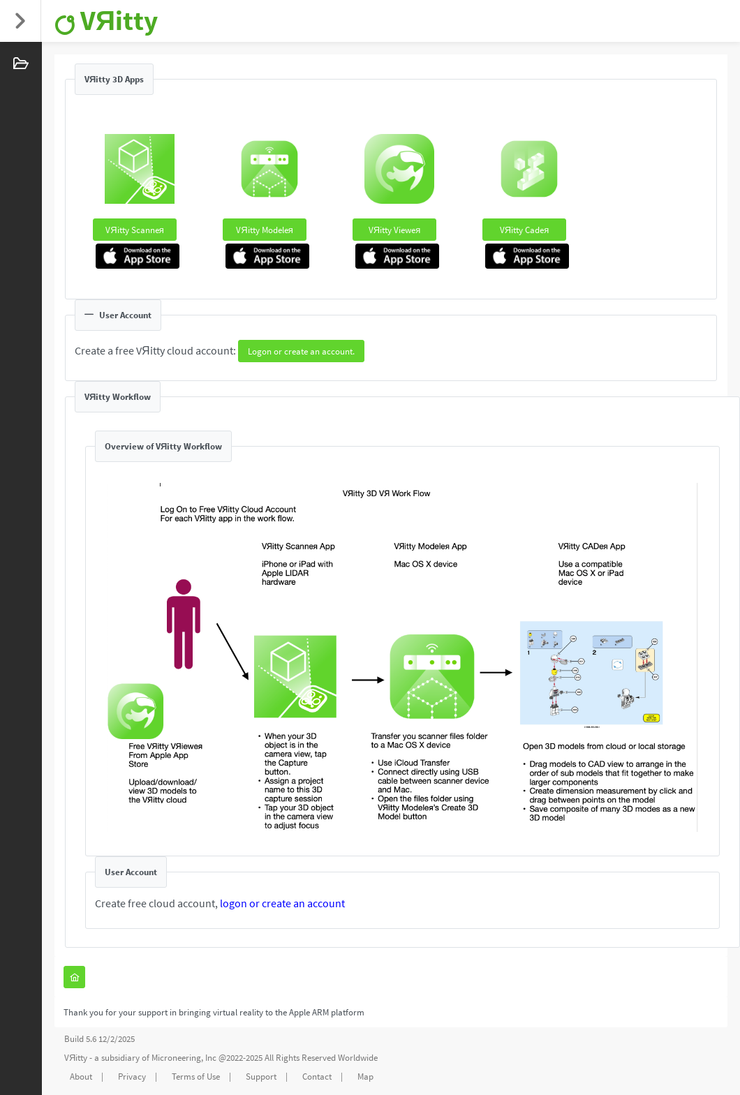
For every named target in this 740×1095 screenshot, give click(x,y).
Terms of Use (196, 1076)
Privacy (132, 1076)
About (81, 1076)
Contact (317, 1076)
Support (261, 1076)
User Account (117, 315)
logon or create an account (282, 903)
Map (365, 1076)
